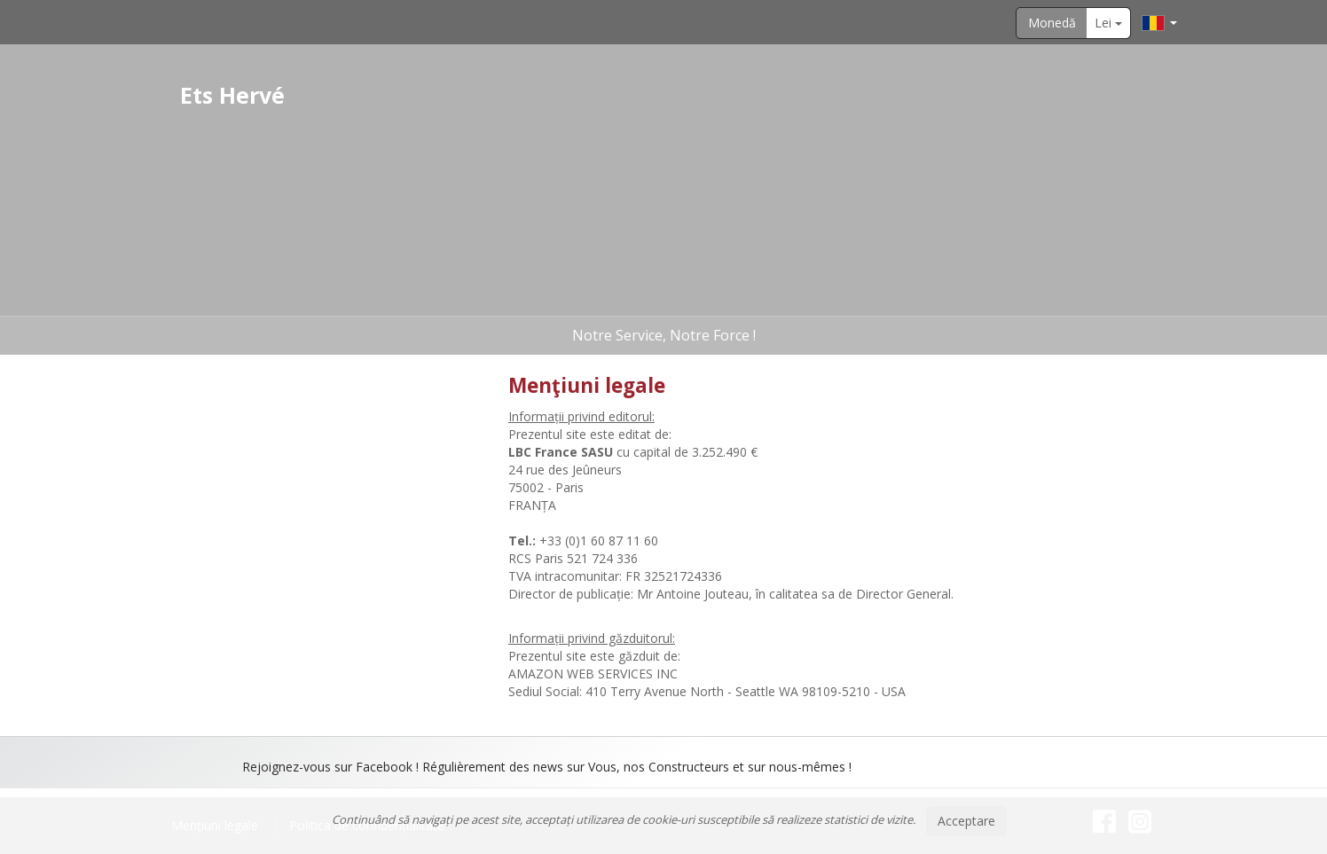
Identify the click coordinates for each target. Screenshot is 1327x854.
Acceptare (966, 820)
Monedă (1052, 22)
